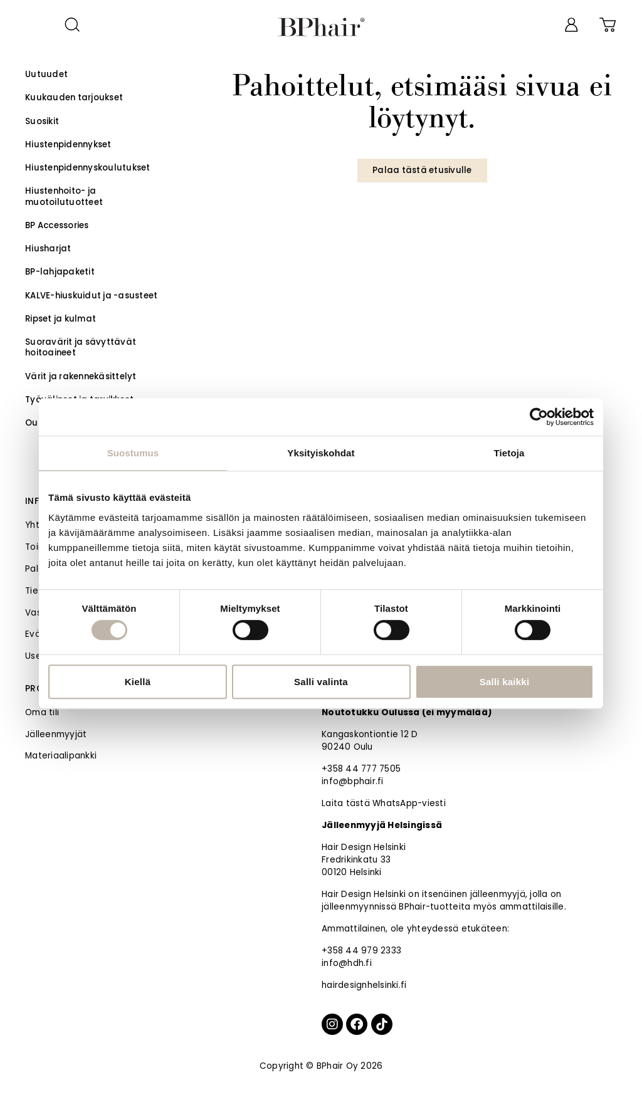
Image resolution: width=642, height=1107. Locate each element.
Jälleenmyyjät (56, 734)
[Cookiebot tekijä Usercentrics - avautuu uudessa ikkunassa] (539, 416)
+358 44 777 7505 (361, 769)
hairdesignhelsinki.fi (364, 985)
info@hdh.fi (347, 963)
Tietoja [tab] (509, 453)
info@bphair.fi (353, 781)
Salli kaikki (505, 681)
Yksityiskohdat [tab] (320, 453)
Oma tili (42, 712)
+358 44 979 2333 (361, 951)
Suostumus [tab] (133, 453)
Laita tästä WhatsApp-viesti (384, 803)
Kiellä (138, 681)
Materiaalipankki (61, 756)
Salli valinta (321, 681)
